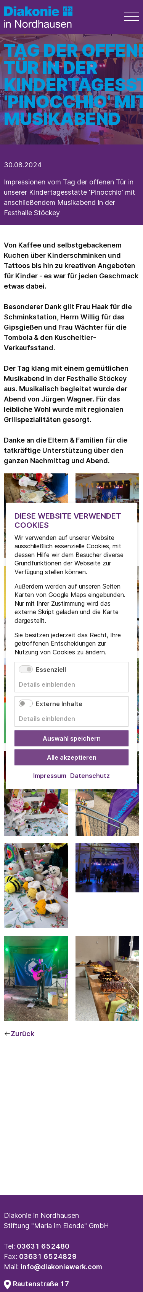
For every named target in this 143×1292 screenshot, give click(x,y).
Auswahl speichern (72, 739)
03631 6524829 (48, 1256)
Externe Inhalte (59, 704)
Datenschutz (90, 776)
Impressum (49, 776)
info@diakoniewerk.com (61, 1267)
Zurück (22, 1034)
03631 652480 (43, 1246)
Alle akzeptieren (71, 758)
